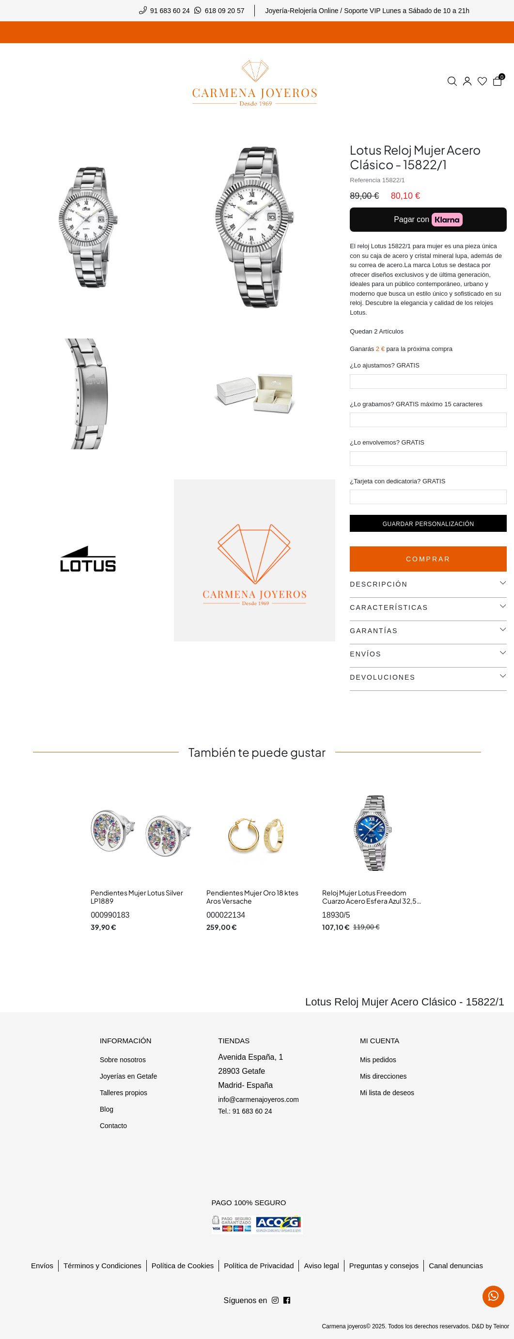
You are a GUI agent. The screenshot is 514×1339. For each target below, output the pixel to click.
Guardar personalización (428, 524)
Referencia (365, 180)
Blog (106, 1109)
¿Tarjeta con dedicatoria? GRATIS (397, 481)
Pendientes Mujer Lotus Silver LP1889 (137, 897)
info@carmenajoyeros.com (258, 1099)
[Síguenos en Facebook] (275, 1301)
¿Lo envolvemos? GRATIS (387, 442)
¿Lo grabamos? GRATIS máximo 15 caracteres (416, 404)
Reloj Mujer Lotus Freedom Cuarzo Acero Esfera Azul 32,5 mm (369, 901)
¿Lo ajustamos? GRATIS (385, 365)
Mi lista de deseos (387, 1093)
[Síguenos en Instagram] (286, 1301)
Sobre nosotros (123, 1060)
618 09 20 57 (225, 11)
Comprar (428, 559)
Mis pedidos (378, 1060)
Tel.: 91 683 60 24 (245, 1111)
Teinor (501, 1326)
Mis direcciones (383, 1076)
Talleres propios (123, 1093)
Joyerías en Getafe (128, 1076)
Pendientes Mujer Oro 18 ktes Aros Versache (252, 897)
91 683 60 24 (170, 11)
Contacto (113, 1126)
